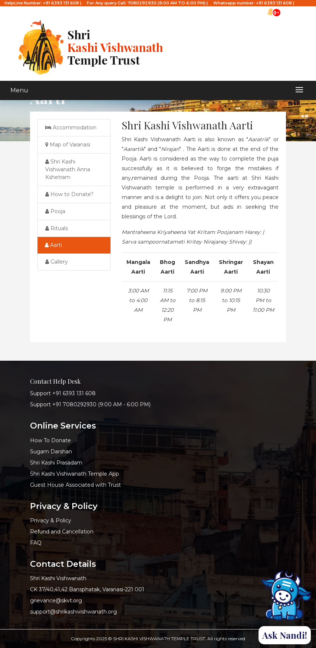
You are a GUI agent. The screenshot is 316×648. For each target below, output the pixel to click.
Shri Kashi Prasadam (56, 462)
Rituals (56, 228)
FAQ (36, 542)
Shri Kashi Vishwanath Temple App (74, 473)
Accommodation (70, 127)
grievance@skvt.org (56, 600)
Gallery (56, 261)
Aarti (53, 245)
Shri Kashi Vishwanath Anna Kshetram (67, 169)
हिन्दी (309, 9)
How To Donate (50, 440)
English (294, 9)
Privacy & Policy (50, 520)
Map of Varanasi (67, 144)
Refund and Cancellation (61, 531)
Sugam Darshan (51, 451)
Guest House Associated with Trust (75, 485)
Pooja (55, 211)
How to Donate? (69, 194)
